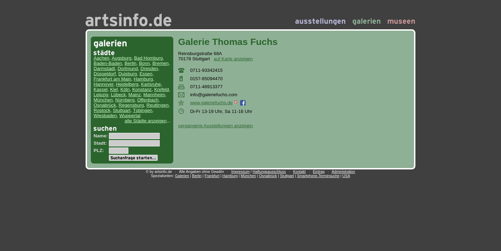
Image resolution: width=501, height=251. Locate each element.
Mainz (134, 94)
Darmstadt (104, 68)
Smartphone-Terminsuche (318, 176)
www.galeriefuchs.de (213, 102)
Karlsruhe (151, 84)
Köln (125, 89)
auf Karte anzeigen (233, 58)
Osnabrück (105, 105)
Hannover (103, 84)
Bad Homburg (148, 58)
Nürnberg (125, 99)
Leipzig (101, 94)
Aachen (101, 58)
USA (346, 176)
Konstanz (142, 89)
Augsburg (122, 58)
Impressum (240, 171)
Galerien (182, 176)
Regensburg (131, 105)
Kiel (114, 89)
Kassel (101, 89)
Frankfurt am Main (112, 79)
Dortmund (128, 68)
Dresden (149, 68)
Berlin (130, 63)
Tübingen (142, 110)
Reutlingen (157, 105)
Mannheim (154, 94)
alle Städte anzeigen (146, 120)
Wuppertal (130, 115)
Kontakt (299, 171)
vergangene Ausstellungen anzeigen (215, 125)
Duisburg (127, 73)
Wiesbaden (105, 115)
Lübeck (118, 94)
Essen (146, 73)
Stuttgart (121, 110)
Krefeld (161, 89)
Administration (343, 171)
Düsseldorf (105, 73)
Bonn (144, 63)
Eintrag (319, 171)
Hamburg (143, 79)
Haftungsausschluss (269, 171)
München (103, 99)
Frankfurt (212, 176)
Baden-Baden (108, 63)
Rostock (102, 110)
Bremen (160, 63)
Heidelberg (127, 84)
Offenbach (147, 99)
